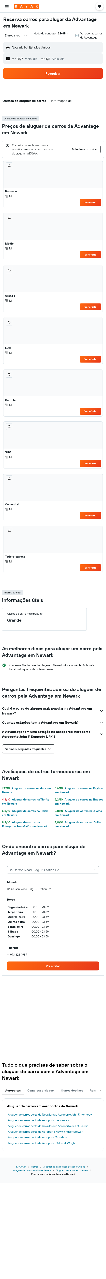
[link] (53, 965)
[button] (6, 6)
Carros (34, 1166)
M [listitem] (8, 196)
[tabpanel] (53, 1125)
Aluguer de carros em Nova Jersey (32, 1170)
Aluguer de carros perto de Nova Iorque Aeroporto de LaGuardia (48, 1126)
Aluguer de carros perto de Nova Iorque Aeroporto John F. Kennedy (50, 1114)
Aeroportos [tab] (13, 1090)
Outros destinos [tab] (72, 1090)
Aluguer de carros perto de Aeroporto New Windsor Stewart (45, 1131)
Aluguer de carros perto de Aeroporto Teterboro (38, 1137)
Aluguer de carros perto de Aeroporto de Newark (38, 1120)
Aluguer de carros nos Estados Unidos (64, 1166)
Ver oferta (90, 202)
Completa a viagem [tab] (40, 1090)
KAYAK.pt (21, 1166)
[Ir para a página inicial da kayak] (26, 6)
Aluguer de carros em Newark (72, 1170)
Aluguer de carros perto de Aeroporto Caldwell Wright (42, 1143)
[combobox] (16, 35)
